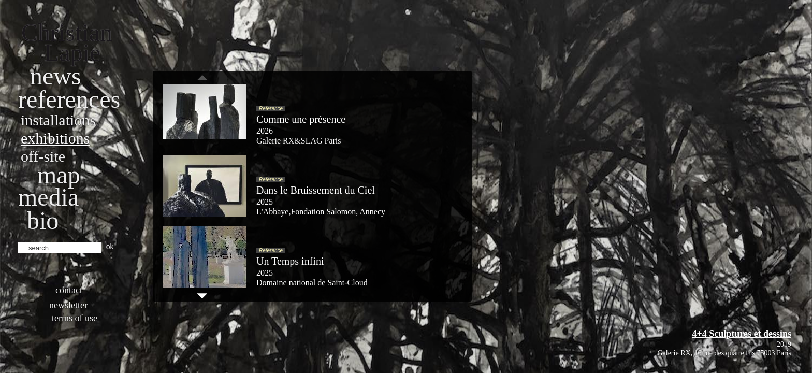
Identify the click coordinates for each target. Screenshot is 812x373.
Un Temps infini (290, 261)
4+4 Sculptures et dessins (741, 333)
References (69, 99)
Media (48, 197)
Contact (68, 290)
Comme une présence (300, 119)
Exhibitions (55, 138)
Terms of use (74, 318)
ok (110, 246)
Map (58, 175)
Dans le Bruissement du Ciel (315, 190)
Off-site (43, 156)
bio (43, 220)
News (55, 76)
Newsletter (68, 305)
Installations (58, 119)
